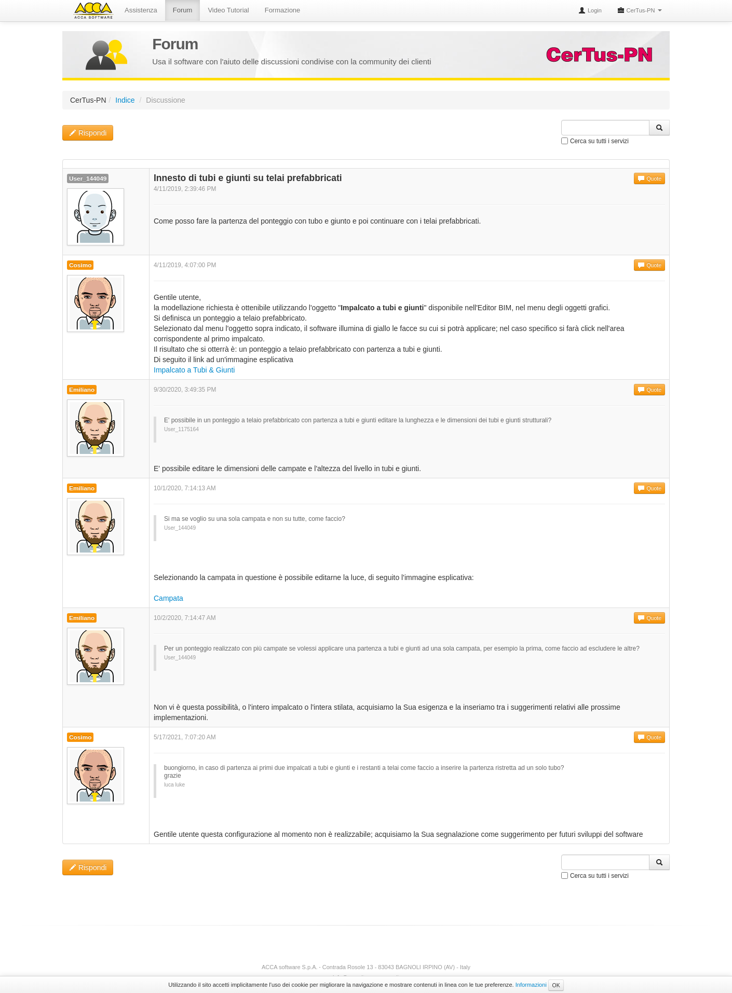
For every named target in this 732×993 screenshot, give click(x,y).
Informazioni (531, 985)
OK (556, 985)
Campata (168, 598)
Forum (183, 10)
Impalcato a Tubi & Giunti (194, 370)
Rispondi (87, 133)
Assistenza (141, 10)
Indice (124, 100)
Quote (649, 178)
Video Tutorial (228, 10)
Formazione (283, 10)
